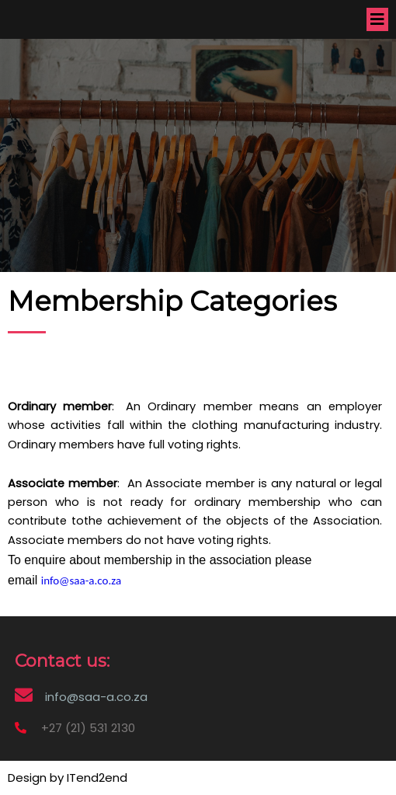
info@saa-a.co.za (81, 581)
